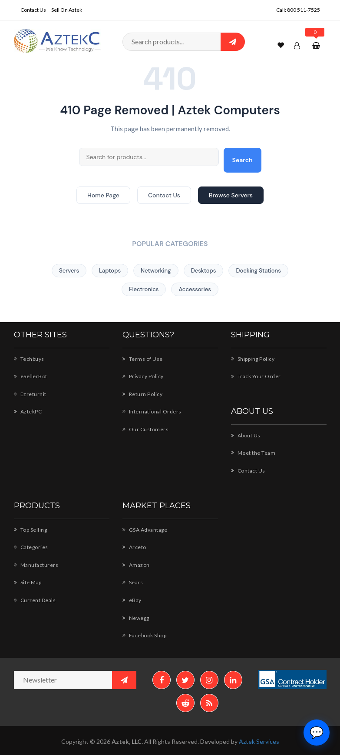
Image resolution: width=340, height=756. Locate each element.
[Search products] (183, 42)
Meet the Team (253, 453)
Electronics (143, 289)
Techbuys (29, 359)
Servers (69, 270)
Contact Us (33, 10)
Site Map (28, 582)
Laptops (110, 270)
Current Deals (35, 600)
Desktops (203, 270)
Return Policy (142, 394)
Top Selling (31, 529)
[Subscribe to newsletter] (124, 680)
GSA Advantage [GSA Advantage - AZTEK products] (145, 529)
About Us (246, 435)
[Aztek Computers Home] (57, 40)
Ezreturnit (30, 394)
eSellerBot (30, 376)
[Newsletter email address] (75, 680)
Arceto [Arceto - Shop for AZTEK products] (133, 547)
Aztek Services (259, 742)
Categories (31, 547)
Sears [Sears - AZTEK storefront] (133, 582)
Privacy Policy (143, 376)
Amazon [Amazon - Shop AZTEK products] (136, 565)
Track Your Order (256, 376)
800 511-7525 (303, 10)
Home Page (103, 195)
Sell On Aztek (67, 10)
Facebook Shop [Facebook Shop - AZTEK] (145, 635)
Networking (156, 270)
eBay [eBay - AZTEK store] (132, 600)
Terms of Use (142, 359)
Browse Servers (231, 195)
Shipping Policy (254, 359)
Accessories (194, 289)
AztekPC (28, 411)
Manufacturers (35, 565)
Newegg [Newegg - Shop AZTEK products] (136, 618)
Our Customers (145, 429)
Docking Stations (258, 270)
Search (242, 160)
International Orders (151, 411)
